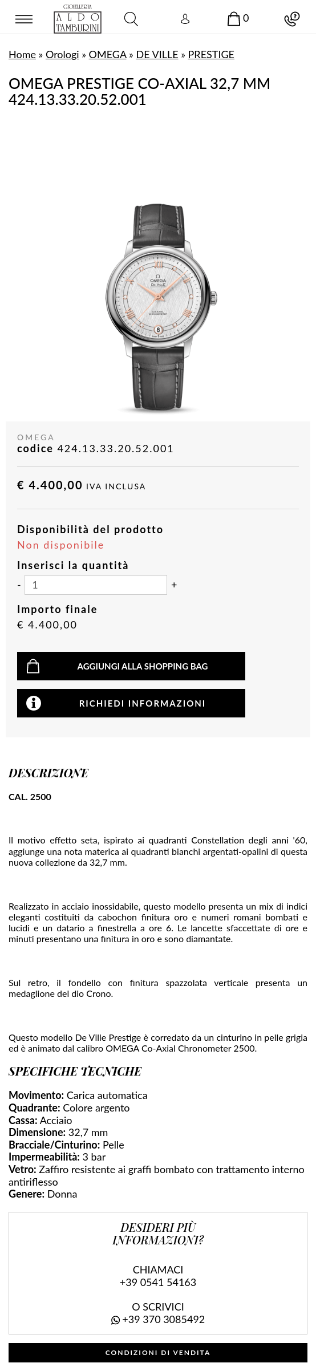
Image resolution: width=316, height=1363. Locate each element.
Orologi (62, 54)
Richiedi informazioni (142, 703)
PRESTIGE (211, 54)
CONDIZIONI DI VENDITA (158, 1352)
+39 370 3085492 (163, 1319)
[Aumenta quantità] (174, 585)
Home (22, 54)
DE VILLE (157, 54)
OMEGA (108, 54)
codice (35, 449)
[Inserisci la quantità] (96, 585)
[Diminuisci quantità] (19, 585)
